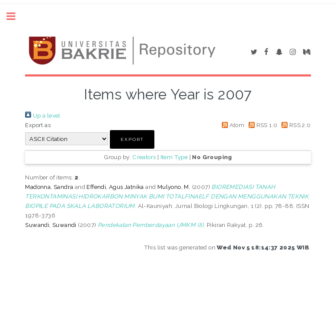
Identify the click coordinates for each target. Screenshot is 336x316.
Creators (144, 156)
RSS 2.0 (295, 124)
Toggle (15, 16)
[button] (132, 139)
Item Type (174, 156)
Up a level (42, 115)
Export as (38, 124)
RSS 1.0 (262, 124)
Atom (231, 124)
